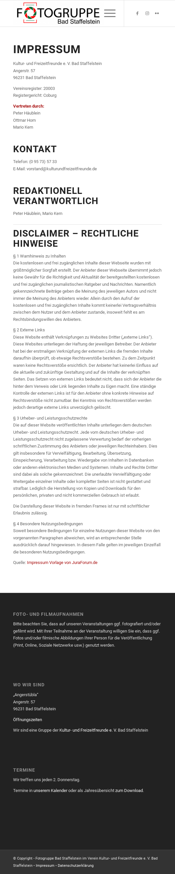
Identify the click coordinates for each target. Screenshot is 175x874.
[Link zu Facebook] (137, 13)
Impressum (45, 866)
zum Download (129, 790)
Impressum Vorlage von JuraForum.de (62, 562)
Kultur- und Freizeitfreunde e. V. (88, 730)
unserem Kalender (50, 790)
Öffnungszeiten (27, 719)
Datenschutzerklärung (76, 866)
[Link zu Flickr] (157, 13)
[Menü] (107, 13)
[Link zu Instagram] (147, 13)
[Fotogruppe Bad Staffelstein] (72, 13)
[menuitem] (107, 13)
